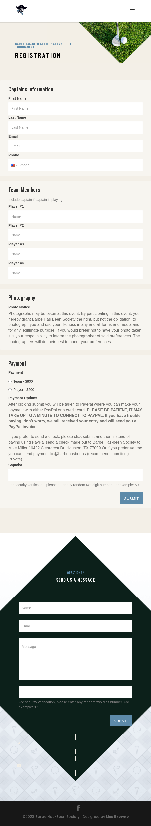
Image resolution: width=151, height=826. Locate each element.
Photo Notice (19, 307)
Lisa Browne (117, 816)
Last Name (18, 117)
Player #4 (16, 263)
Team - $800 (20, 381)
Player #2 (16, 225)
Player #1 (16, 206)
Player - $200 (21, 390)
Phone (13, 155)
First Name (18, 98)
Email (14, 136)
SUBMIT (131, 499)
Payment (15, 372)
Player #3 (16, 244)
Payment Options (22, 398)
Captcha (16, 465)
